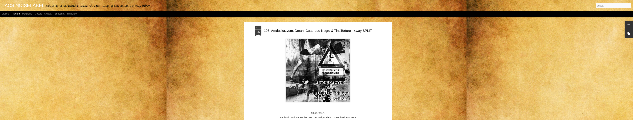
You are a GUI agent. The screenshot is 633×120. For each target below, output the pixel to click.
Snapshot (59, 13)
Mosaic (38, 13)
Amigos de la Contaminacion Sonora (337, 117)
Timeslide (72, 13)
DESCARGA (317, 112)
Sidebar (48, 13)
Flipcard (16, 13)
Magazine (27, 13)
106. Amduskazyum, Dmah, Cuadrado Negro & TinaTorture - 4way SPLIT (318, 30)
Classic (5, 13)
